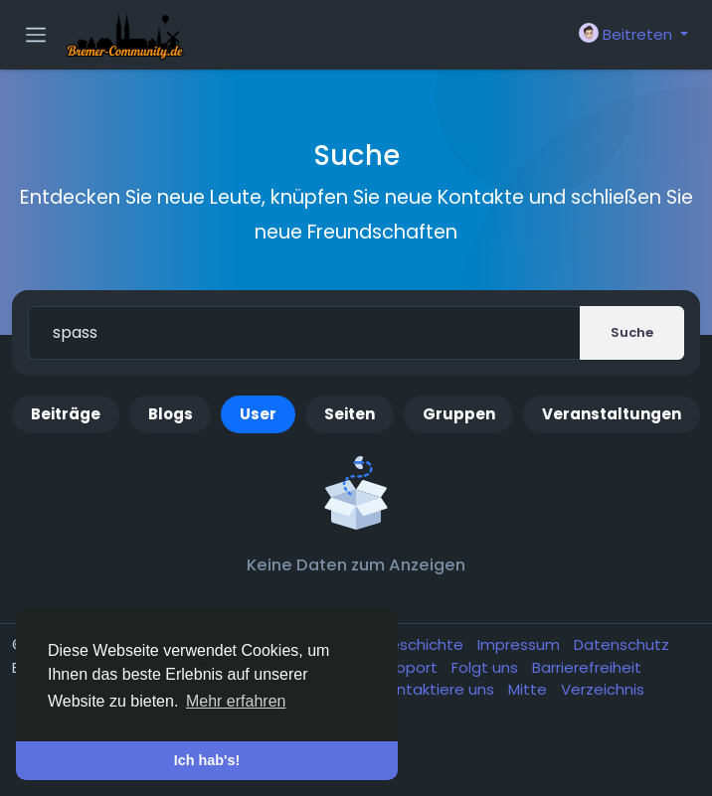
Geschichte (422, 644)
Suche (632, 332)
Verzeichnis (602, 689)
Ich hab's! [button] (207, 760)
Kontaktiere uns (438, 689)
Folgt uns (486, 667)
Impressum (520, 644)
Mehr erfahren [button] (236, 701)
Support (410, 667)
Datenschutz (621, 644)
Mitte (529, 689)
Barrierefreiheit (586, 667)
